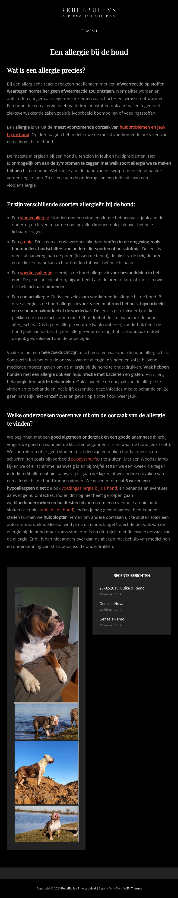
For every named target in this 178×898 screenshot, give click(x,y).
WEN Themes (133, 888)
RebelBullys (89, 10)
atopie (26, 241)
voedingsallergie (36, 272)
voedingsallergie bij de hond (89, 488)
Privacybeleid (87, 888)
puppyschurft (84, 459)
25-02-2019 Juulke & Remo (122, 588)
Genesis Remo (111, 619)
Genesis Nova (111, 603)
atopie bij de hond (55, 510)
